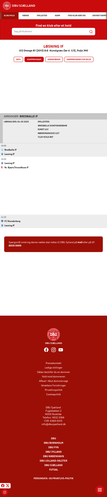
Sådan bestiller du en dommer (53, 372)
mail (79, 242)
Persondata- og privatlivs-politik (53, 478)
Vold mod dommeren (53, 376)
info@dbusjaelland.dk (54, 424)
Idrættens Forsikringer (53, 385)
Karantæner (54, 60)
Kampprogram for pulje (79, 60)
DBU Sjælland (53, 465)
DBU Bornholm (53, 443)
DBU (53, 438)
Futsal (53, 470)
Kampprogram (34, 60)
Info (18, 60)
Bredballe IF (29, 116)
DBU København (53, 456)
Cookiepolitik (53, 394)
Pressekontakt (53, 363)
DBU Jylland (54, 452)
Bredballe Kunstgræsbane (52, 126)
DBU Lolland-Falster (53, 461)
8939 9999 (15, 246)
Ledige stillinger (53, 368)
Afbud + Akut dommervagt (53, 381)
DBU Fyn (53, 447)
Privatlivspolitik (53, 390)
